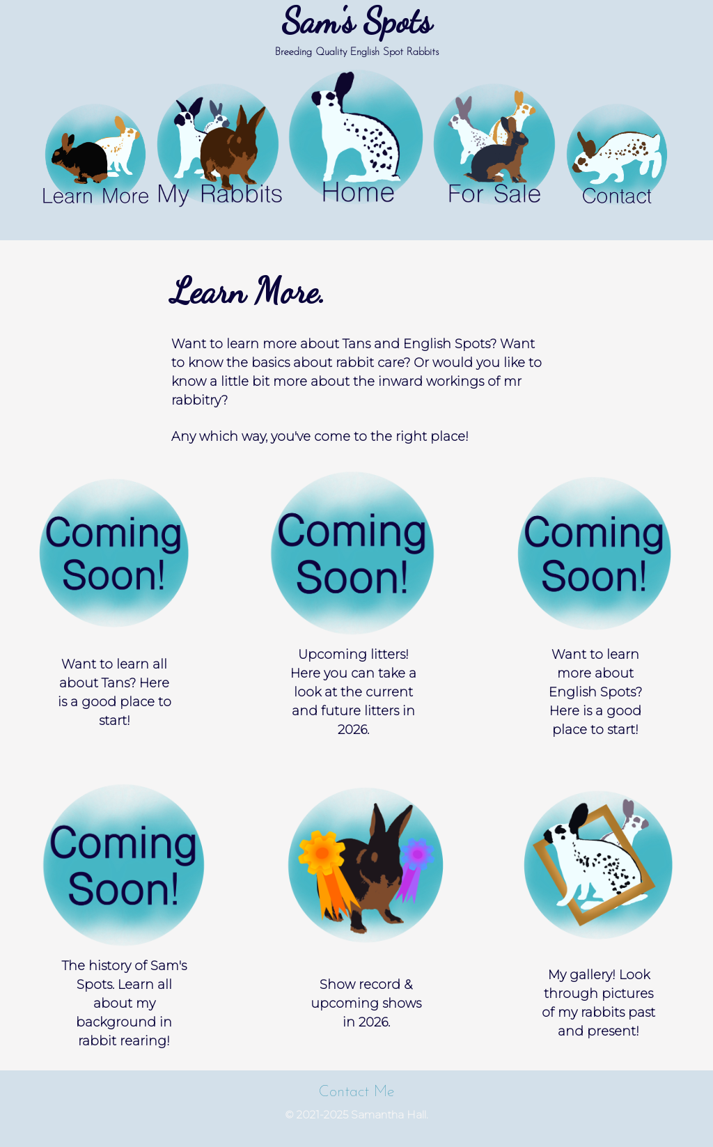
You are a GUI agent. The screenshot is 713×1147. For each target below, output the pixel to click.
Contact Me (356, 1092)
